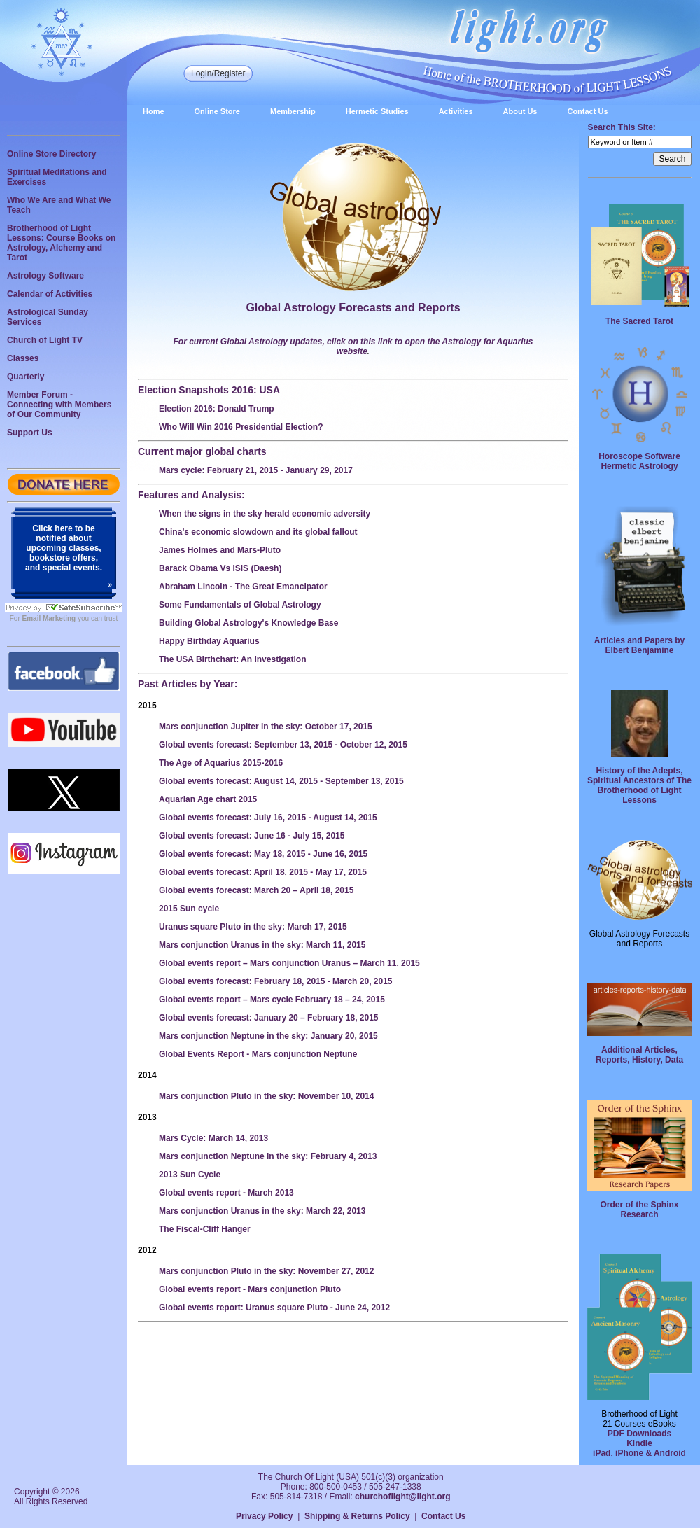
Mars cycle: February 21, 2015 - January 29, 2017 (256, 470)
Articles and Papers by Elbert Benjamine (639, 645)
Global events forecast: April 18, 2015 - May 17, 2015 (263, 872)
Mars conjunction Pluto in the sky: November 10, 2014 (266, 1096)
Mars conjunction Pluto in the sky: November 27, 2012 (266, 1271)
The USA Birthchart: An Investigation (232, 659)
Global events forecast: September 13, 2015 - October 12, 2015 (283, 745)
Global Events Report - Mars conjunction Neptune (258, 1054)
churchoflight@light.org (402, 1496)
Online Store (217, 111)
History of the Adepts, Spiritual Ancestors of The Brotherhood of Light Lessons (639, 785)
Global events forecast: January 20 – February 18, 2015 (269, 1018)
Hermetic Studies (377, 111)
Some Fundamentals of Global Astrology (240, 605)
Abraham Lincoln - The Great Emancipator (243, 586)
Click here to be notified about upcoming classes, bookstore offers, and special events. (63, 548)
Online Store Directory (51, 154)
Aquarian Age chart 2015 (208, 799)
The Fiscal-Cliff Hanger (205, 1229)
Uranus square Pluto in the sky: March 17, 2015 (253, 927)
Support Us (29, 432)
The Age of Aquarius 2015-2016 (221, 763)
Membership (293, 111)
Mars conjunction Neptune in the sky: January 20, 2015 (268, 1036)
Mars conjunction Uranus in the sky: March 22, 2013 (262, 1211)
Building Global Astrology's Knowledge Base (248, 623)
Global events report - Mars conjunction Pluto (250, 1289)
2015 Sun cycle (189, 908)
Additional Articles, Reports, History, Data (639, 1055)
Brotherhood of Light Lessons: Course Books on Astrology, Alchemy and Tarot (61, 242)
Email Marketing (49, 618)
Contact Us (587, 111)
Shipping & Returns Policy (357, 1516)
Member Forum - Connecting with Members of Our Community (59, 404)
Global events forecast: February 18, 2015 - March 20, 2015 (276, 981)
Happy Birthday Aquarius (209, 641)
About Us (520, 111)
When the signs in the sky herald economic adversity (264, 514)
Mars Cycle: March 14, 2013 (213, 1138)
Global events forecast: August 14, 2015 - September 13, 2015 (281, 781)
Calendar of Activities (49, 294)
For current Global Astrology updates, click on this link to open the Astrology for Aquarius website (353, 346)
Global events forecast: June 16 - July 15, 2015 (251, 836)
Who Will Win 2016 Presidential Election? (241, 427)
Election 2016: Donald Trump (216, 409)
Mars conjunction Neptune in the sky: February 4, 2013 (268, 1156)
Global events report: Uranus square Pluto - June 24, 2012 (274, 1307)
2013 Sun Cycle (189, 1174)
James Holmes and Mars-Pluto (220, 550)
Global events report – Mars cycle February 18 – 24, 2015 (272, 999)
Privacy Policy (264, 1516)
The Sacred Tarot (639, 321)
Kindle (639, 1443)
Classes (22, 358)
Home (153, 111)
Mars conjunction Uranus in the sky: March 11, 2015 (262, 945)
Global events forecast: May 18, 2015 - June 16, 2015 (263, 854)
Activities (456, 111)
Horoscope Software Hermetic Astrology (639, 461)
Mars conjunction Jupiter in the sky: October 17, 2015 (265, 726)
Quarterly (25, 376)
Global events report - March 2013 (226, 1193)
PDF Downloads (639, 1433)
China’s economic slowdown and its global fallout (258, 532)
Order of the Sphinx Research (639, 1209)
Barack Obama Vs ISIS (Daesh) (220, 568)
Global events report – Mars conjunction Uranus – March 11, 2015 (289, 963)
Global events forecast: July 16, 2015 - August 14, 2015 (268, 817)
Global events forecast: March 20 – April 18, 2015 (256, 890)
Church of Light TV (45, 340)
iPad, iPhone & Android (639, 1453)
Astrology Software (45, 276)
